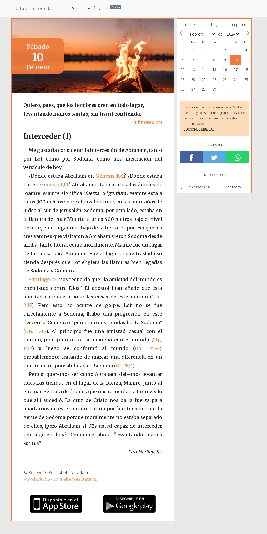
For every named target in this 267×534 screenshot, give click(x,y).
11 (246, 59)
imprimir (239, 24)
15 (214, 69)
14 (204, 69)
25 (246, 79)
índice (189, 24)
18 (246, 69)
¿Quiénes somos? (195, 186)
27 (193, 89)
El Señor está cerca (94, 8)
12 (182, 69)
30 (193, 50)
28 (204, 89)
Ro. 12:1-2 (147, 348)
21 (204, 79)
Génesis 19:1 (54, 185)
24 (236, 79)
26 (182, 89)
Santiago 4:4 (43, 279)
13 (193, 69)
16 (225, 69)
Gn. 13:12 (35, 331)
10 (236, 59)
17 (236, 69)
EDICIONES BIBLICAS (199, 129)
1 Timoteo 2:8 (146, 122)
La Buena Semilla (32, 8)
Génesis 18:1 (109, 176)
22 (214, 79)
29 (182, 50)
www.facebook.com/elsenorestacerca (60, 479)
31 (204, 50)
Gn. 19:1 (124, 366)
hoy (214, 24)
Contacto (233, 186)
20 (193, 79)
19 (182, 79)
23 (225, 79)
